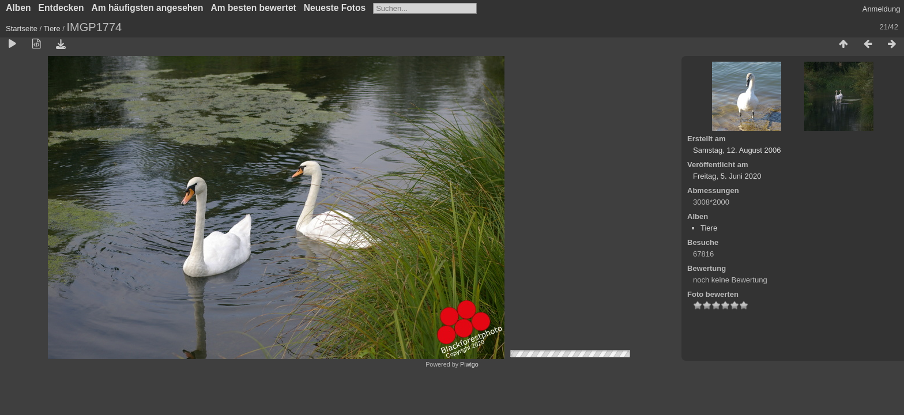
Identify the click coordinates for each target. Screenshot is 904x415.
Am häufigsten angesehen (147, 8)
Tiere (52, 28)
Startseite (21, 28)
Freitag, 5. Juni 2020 (727, 176)
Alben (18, 8)
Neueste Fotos (335, 8)
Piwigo (469, 364)
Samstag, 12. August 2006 (737, 150)
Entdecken (61, 8)
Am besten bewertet (253, 8)
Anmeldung (881, 9)
